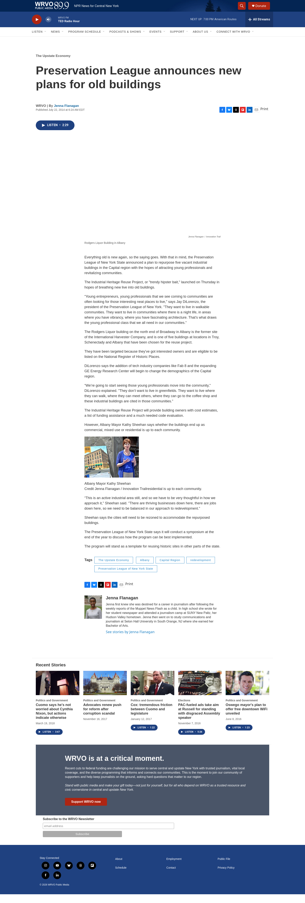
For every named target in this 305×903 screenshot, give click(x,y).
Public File (224, 867)
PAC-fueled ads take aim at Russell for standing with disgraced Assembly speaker (199, 720)
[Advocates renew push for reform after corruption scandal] (105, 692)
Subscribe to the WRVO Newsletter (68, 827)
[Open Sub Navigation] (45, 40)
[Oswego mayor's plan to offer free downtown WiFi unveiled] (247, 692)
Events (156, 40)
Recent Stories (51, 673)
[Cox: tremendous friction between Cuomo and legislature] (152, 692)
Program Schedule (84, 40)
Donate (263, 10)
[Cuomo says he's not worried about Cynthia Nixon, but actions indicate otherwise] (57, 692)
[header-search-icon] (243, 10)
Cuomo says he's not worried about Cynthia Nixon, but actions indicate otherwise (54, 720)
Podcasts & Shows (125, 40)
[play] (37, 28)
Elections (184, 709)
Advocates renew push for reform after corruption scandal (102, 718)
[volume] (48, 28)
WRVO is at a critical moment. (114, 767)
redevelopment (200, 568)
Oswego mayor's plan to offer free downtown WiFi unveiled (246, 718)
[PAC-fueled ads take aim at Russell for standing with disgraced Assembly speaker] (200, 692)
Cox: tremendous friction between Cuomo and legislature (151, 718)
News (55, 40)
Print (264, 117)
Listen (37, 40)
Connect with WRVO (233, 40)
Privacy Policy (226, 876)
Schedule (120, 876)
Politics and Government (52, 709)
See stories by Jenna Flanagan (130, 640)
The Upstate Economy (53, 64)
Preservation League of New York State (125, 577)
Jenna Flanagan (66, 114)
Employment (173, 867)
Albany (145, 568)
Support (177, 40)
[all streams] (259, 28)
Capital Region (170, 568)
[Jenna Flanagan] (93, 616)
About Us (200, 40)
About (118, 867)
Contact (171, 876)
